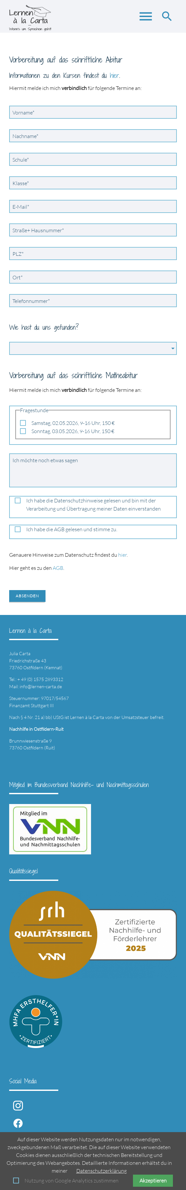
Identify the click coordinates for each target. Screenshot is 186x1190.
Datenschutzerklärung (101, 1170)
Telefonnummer (31, 300)
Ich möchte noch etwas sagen (45, 460)
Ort (19, 277)
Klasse (22, 182)
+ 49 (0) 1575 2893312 (40, 679)
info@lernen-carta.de (41, 686)
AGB (58, 568)
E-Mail (22, 206)
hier (114, 75)
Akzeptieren (153, 1180)
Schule (22, 159)
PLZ (19, 253)
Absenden (27, 595)
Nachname (25, 135)
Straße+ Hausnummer (38, 230)
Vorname (23, 112)
